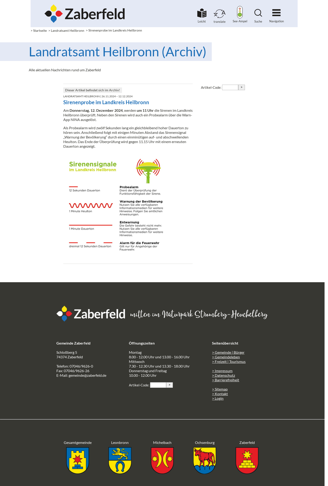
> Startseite (39, 30)
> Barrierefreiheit (225, 380)
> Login (218, 398)
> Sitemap (220, 389)
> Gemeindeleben (226, 357)
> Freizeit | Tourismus (229, 361)
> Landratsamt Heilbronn (66, 30)
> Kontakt (220, 393)
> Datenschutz (223, 375)
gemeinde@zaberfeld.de (87, 375)
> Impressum (222, 370)
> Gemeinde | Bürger (228, 352)
